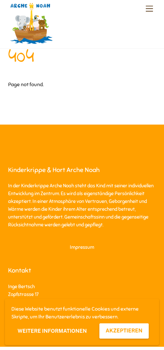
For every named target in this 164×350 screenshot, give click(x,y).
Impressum (82, 247)
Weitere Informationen (52, 331)
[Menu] (149, 9)
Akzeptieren (124, 331)
